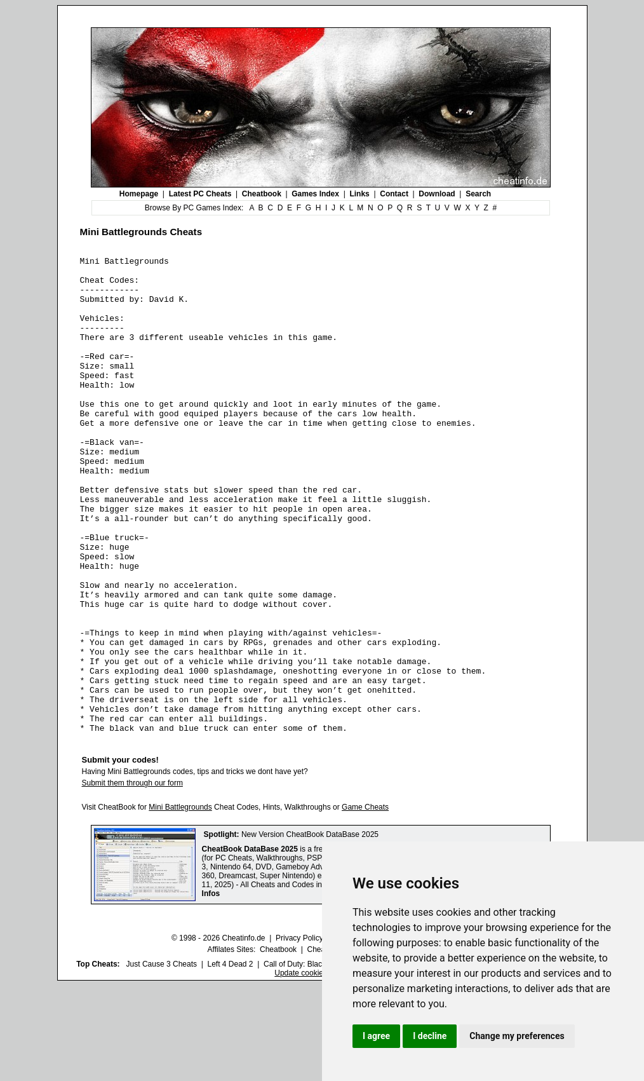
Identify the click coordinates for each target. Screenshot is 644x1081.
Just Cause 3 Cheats (161, 1059)
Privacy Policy (299, 1033)
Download (437, 193)
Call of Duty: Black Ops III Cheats (320, 1059)
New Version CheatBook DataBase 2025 (310, 929)
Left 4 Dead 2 (230, 1059)
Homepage (138, 193)
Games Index (315, 193)
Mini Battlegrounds (180, 902)
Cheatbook (261, 193)
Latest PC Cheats (200, 193)
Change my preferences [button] (516, 1036)
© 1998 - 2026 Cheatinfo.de (218, 1033)
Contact (394, 193)
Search (478, 193)
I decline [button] (429, 1036)
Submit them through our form (132, 878)
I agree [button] (376, 1036)
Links (359, 193)
